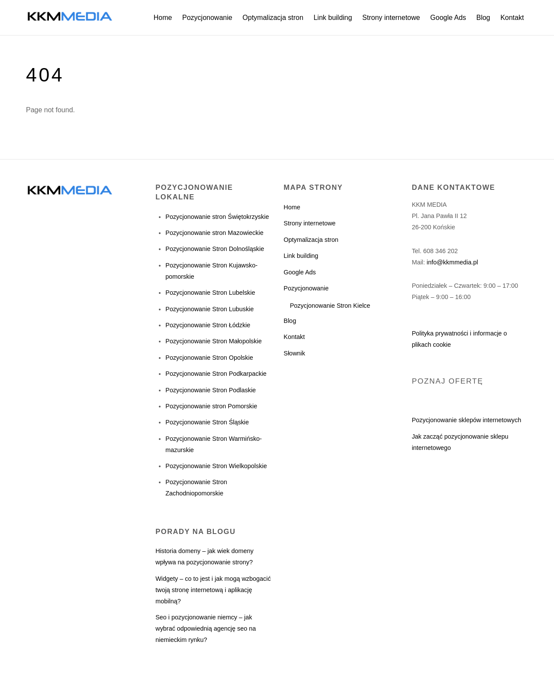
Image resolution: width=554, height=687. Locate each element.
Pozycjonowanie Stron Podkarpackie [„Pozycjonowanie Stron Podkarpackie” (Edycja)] (216, 373)
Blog (483, 17)
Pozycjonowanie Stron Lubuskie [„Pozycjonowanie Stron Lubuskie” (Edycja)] (209, 309)
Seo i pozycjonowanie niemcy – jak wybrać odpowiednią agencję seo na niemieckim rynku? (205, 628)
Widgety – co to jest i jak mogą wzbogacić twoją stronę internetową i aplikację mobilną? (213, 590)
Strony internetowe (391, 17)
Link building (332, 17)
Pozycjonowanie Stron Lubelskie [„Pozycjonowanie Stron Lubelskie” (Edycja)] (210, 292)
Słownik (294, 353)
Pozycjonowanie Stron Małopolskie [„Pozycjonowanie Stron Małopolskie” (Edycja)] (213, 341)
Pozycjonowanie (207, 17)
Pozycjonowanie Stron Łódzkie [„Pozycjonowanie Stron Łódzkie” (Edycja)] (207, 325)
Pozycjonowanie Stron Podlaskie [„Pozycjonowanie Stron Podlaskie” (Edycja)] (210, 390)
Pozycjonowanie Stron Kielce (330, 305)
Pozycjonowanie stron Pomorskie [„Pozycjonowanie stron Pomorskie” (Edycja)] (211, 406)
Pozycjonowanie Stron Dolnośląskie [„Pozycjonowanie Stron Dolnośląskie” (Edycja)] (214, 248)
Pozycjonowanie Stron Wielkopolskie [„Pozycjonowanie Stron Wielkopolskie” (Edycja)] (216, 465)
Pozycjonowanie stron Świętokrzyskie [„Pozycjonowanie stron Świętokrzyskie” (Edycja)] (217, 216)
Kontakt (512, 17)
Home (163, 17)
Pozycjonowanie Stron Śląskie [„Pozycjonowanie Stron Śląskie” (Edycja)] (207, 422)
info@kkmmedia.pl (452, 262)
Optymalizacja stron (272, 17)
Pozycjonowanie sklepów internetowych (466, 420)
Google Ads (448, 17)
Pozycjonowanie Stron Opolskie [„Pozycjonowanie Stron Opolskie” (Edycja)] (209, 357)
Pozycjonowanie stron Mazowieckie (214, 232)
